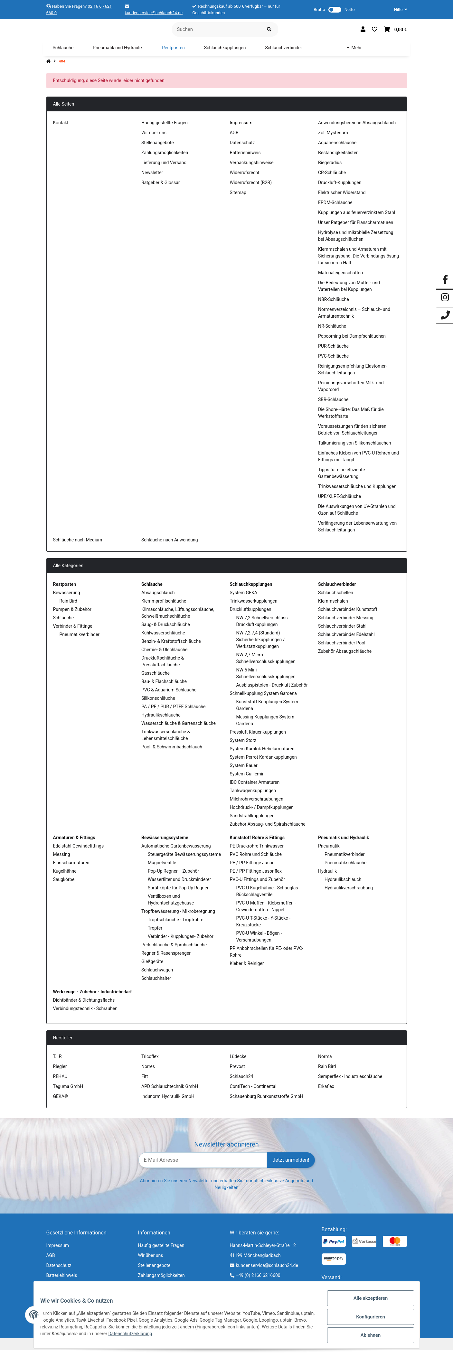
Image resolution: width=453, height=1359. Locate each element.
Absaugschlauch (158, 602)
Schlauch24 (241, 1085)
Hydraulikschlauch (343, 888)
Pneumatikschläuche (345, 872)
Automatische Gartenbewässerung (176, 855)
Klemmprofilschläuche (163, 610)
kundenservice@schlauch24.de (154, 12)
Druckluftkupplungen (250, 618)
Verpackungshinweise (252, 171)
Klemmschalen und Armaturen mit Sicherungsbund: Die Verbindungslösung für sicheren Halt (358, 265)
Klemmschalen (333, 610)
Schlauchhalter (156, 987)
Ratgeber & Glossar (160, 191)
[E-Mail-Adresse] (203, 1169)
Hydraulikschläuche (161, 724)
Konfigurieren (367, 1319)
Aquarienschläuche (337, 152)
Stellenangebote (157, 152)
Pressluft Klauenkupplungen (258, 741)
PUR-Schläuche (333, 355)
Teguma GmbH (68, 1095)
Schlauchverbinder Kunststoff (347, 618)
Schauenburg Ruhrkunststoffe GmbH (266, 1105)
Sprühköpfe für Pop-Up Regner (178, 897)
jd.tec (402, 1353)
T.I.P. (57, 1065)
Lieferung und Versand (163, 171)
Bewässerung (66, 602)
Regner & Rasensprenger (166, 962)
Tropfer (155, 937)
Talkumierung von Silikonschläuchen (354, 452)
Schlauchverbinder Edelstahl (346, 643)
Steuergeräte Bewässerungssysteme (184, 863)
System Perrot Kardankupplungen (263, 766)
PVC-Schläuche (333, 365)
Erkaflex (326, 1095)
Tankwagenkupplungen (253, 799)
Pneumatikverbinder (80, 643)
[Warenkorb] (395, 34)
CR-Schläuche (332, 181)
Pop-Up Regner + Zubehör (173, 880)
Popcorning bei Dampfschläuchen (352, 345)
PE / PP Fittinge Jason (252, 872)
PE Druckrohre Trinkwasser (257, 855)
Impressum (241, 132)
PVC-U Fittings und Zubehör (257, 888)
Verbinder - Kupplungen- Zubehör (180, 945)
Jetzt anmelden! (290, 1169)
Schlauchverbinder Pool (341, 652)
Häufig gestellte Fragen (164, 132)
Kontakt (61, 132)
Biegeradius (330, 171)
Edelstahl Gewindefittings (78, 855)
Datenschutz (242, 152)
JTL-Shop (366, 1353)
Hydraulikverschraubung (349, 897)
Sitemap (238, 201)
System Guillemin (247, 783)
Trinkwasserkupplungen (254, 610)
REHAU (60, 1085)
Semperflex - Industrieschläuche (350, 1085)
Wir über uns (153, 142)
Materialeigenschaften (340, 282)
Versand (258, 1353)
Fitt (144, 1085)
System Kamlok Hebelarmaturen (262, 758)
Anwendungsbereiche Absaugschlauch (357, 132)
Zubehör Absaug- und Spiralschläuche (268, 833)
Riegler (60, 1075)
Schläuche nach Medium (77, 549)
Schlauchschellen (335, 602)
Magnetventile (162, 872)
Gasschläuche (155, 682)
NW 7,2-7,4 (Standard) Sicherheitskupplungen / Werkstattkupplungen (260, 649)
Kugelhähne (65, 880)
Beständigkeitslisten (338, 161)
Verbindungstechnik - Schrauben (85, 1017)
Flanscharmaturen (71, 872)
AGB (234, 142)
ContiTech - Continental (253, 1095)
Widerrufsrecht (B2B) (251, 191)
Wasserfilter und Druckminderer (179, 888)
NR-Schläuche (332, 335)
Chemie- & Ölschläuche (164, 658)
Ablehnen (366, 1336)
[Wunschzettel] (374, 34)
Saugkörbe (64, 888)
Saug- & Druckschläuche (165, 633)
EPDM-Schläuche (335, 211)
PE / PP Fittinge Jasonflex (256, 880)
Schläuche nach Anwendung (169, 549)
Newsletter (152, 181)
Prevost (237, 1075)
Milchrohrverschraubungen (257, 808)
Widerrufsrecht (245, 181)
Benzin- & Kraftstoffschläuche (171, 650)
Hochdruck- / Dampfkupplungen (262, 816)
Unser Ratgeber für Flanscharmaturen (355, 231)
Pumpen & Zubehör (72, 618)
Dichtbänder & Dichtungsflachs (84, 1009)
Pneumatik (329, 855)
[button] (398, 9)
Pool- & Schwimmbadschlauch (171, 756)
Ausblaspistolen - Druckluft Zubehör (272, 694)
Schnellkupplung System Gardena (263, 702)
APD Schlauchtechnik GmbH (169, 1095)
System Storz (243, 749)
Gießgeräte (152, 970)
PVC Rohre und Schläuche (256, 863)
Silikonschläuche (158, 707)
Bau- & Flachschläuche (164, 690)
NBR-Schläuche (333, 308)
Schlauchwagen (157, 979)
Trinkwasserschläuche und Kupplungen (357, 495)
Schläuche (63, 627)
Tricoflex (150, 1065)
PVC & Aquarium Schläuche (168, 699)
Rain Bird (69, 610)
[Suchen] (216, 34)
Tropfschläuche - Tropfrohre (175, 929)
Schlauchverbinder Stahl (342, 635)
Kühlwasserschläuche (163, 642)
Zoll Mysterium (333, 142)
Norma (325, 1065)
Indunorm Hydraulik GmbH (167, 1105)
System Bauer (244, 774)
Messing (61, 863)
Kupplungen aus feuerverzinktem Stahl (356, 221)
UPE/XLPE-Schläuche (339, 505)
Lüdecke (238, 1065)
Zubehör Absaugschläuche (345, 660)
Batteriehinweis (245, 161)
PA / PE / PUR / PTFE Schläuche (173, 715)
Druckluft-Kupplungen (339, 191)
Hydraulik (327, 880)
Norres (148, 1075)
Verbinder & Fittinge (72, 635)
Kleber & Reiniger (247, 972)
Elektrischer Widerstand (341, 201)
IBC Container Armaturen (255, 791)
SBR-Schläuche (333, 408)
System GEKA (243, 602)
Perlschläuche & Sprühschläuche (174, 954)
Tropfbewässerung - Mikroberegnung (178, 920)
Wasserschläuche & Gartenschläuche (178, 732)
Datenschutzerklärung (155, 1336)
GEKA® (60, 1105)
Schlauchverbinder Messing (345, 627)
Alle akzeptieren (367, 1302)
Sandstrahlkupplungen (252, 825)
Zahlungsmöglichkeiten (164, 161)
